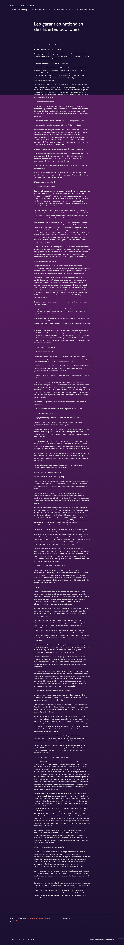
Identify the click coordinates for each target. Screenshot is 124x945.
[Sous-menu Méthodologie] (29, 9)
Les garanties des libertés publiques (38, 918)
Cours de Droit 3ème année (86, 10)
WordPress (110, 940)
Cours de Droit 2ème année (63, 10)
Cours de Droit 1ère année (41, 10)
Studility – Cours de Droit (22, 5)
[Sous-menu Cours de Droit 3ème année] (97, 9)
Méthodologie (23, 10)
